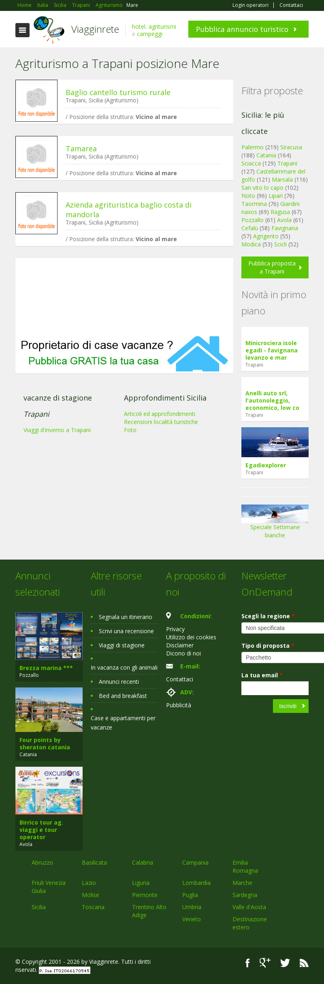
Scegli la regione (268, 616)
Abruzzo (42, 862)
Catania (266, 155)
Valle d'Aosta (249, 907)
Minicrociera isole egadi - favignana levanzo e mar (271, 350)
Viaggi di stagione (122, 645)
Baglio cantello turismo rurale (118, 92)
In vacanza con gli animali (124, 667)
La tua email (262, 675)
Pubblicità (178, 705)
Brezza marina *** (46, 668)
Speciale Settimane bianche (275, 524)
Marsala (282, 179)
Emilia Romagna (245, 866)
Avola (284, 220)
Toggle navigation (22, 30)
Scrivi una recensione (126, 631)
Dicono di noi (183, 653)
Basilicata (94, 862)
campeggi (149, 34)
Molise (90, 895)
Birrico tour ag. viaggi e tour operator (41, 830)
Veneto (191, 919)
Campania (195, 862)
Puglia (190, 895)
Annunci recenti (119, 681)
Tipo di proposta (267, 645)
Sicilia (39, 907)
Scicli (280, 244)
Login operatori (250, 5)
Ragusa (280, 212)
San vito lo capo (262, 187)
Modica (251, 244)
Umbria (191, 907)
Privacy (175, 629)
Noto (248, 195)
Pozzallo (252, 220)
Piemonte (145, 895)
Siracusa (291, 147)
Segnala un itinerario (125, 617)
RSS (304, 963)
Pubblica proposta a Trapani (272, 267)
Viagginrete (95, 29)
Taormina (254, 204)
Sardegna (244, 895)
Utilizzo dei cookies (191, 637)
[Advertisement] (124, 296)
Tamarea (81, 148)
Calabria (142, 862)
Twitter (285, 963)
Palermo (252, 147)
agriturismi (162, 26)
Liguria (140, 882)
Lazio (89, 882)
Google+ (265, 963)
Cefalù (249, 228)
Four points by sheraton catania (44, 743)
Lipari (276, 195)
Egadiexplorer (265, 465)
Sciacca (251, 163)
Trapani (287, 163)
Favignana (284, 228)
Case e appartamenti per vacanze (123, 722)
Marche (242, 882)
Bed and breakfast (123, 696)
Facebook (247, 963)
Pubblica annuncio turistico (242, 29)
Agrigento (266, 236)
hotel (138, 26)
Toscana (93, 907)
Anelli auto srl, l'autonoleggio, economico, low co (272, 400)
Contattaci (291, 5)
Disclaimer (180, 645)
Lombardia (196, 882)
